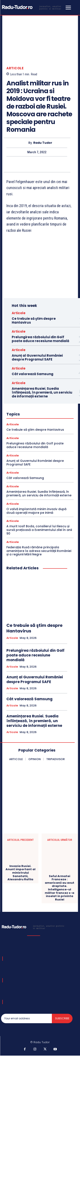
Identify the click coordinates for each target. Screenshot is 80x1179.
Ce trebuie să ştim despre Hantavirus (34, 320)
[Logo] (32, 7)
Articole (14, 68)
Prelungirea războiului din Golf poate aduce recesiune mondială (40, 339)
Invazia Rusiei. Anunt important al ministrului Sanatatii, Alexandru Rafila (20, 872)
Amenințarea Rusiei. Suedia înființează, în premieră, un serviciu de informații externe (42, 392)
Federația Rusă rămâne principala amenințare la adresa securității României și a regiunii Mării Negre (38, 551)
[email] (26, 1018)
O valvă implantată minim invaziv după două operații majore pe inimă (36, 511)
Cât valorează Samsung (32, 374)
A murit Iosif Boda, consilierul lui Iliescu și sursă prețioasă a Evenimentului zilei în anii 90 (39, 530)
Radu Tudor (42, 143)
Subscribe (62, 1018)
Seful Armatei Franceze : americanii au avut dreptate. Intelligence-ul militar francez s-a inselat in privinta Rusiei (59, 887)
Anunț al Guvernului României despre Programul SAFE (37, 357)
